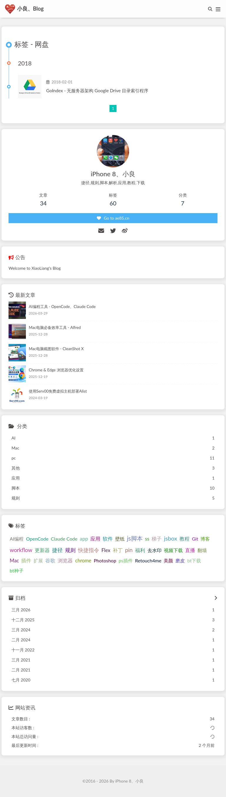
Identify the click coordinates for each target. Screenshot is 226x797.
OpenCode (37, 539)
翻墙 (202, 550)
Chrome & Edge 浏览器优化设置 (56, 370)
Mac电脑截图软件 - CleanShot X (56, 349)
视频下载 (173, 550)
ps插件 (126, 561)
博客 (205, 539)
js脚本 (135, 538)
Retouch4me (148, 561)
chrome (83, 561)
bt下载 (194, 561)
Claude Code (64, 539)
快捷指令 (88, 550)
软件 (108, 539)
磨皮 (180, 561)
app (84, 539)
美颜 (168, 561)
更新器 (42, 551)
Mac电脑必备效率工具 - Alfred (55, 328)
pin (129, 550)
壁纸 (119, 539)
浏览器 (65, 561)
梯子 (157, 539)
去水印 (154, 550)
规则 (70, 550)
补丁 (118, 551)
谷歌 (50, 561)
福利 (140, 551)
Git (195, 539)
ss (147, 539)
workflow (21, 550)
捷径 (57, 550)
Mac (14, 561)
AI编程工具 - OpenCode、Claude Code (62, 306)
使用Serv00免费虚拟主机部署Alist (58, 391)
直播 (190, 550)
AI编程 (17, 539)
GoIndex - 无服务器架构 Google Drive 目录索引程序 (97, 90)
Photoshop (105, 561)
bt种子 (17, 571)
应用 (95, 539)
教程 (185, 539)
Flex (106, 551)
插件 (26, 561)
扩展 (38, 561)
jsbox (170, 539)
